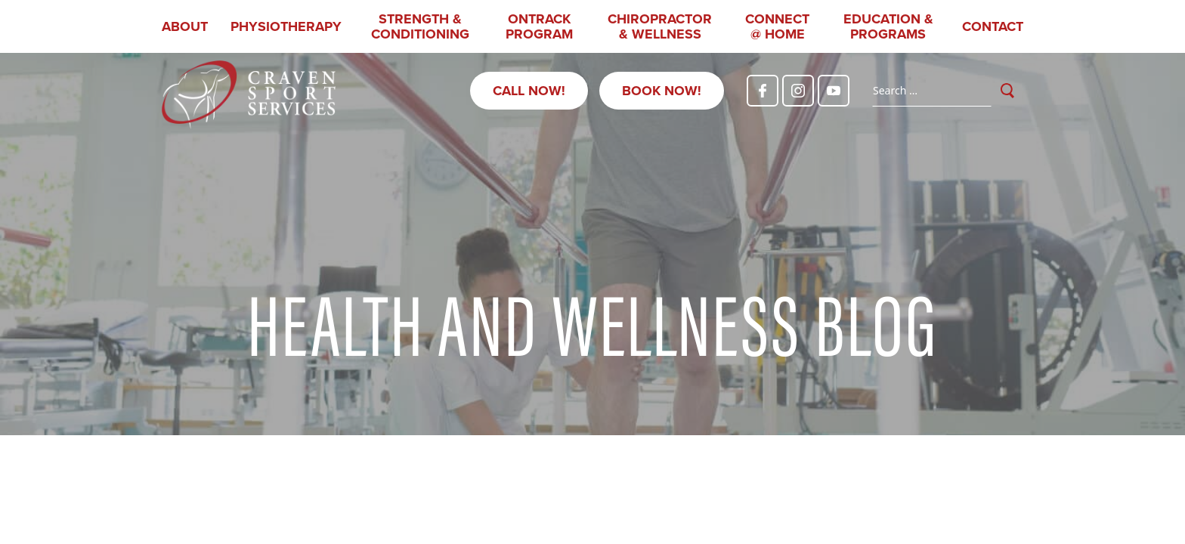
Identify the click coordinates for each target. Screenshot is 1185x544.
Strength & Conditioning (420, 26)
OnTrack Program (539, 26)
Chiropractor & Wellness (660, 26)
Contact (992, 26)
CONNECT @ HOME (777, 26)
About (185, 26)
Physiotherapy (286, 26)
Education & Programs (888, 26)
